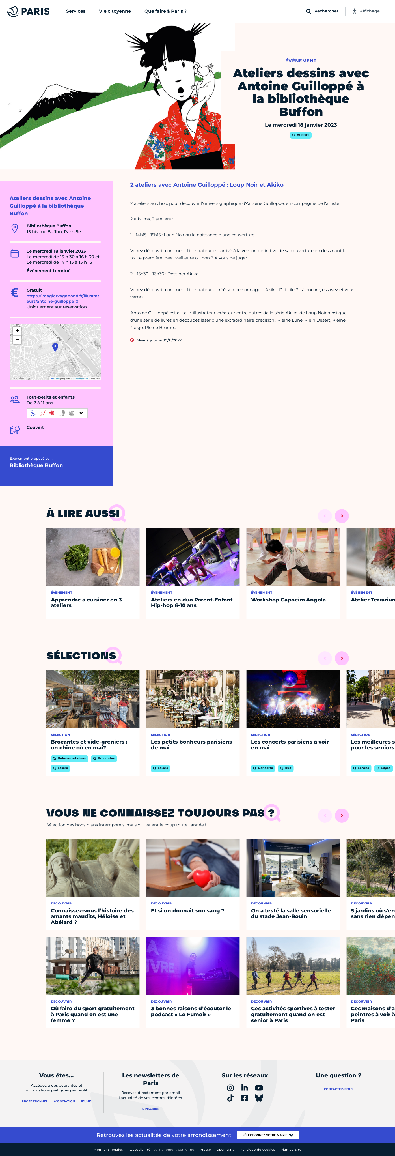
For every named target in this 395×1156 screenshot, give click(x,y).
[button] (55, 347)
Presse (205, 1149)
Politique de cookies (257, 1149)
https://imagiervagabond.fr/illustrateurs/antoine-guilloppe (63, 298)
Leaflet (55, 378)
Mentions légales (108, 1149)
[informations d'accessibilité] (57, 413)
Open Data (226, 1149)
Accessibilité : (161, 1149)
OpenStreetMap (80, 378)
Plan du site (291, 1149)
